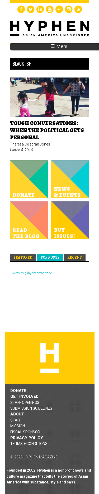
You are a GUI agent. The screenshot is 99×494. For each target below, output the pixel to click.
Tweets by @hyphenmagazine (31, 273)
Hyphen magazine (49, 358)
